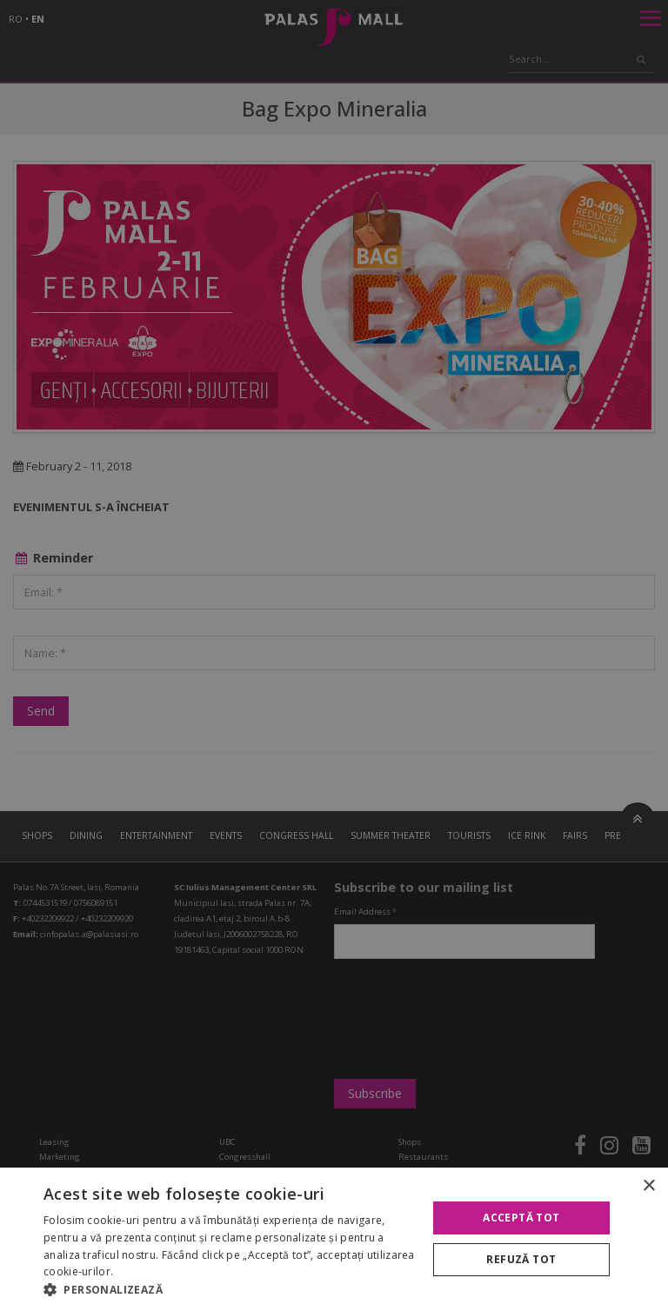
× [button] (648, 1186)
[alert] (334, 655)
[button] (229, 1289)
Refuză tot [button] (521, 1259)
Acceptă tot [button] (521, 1217)
